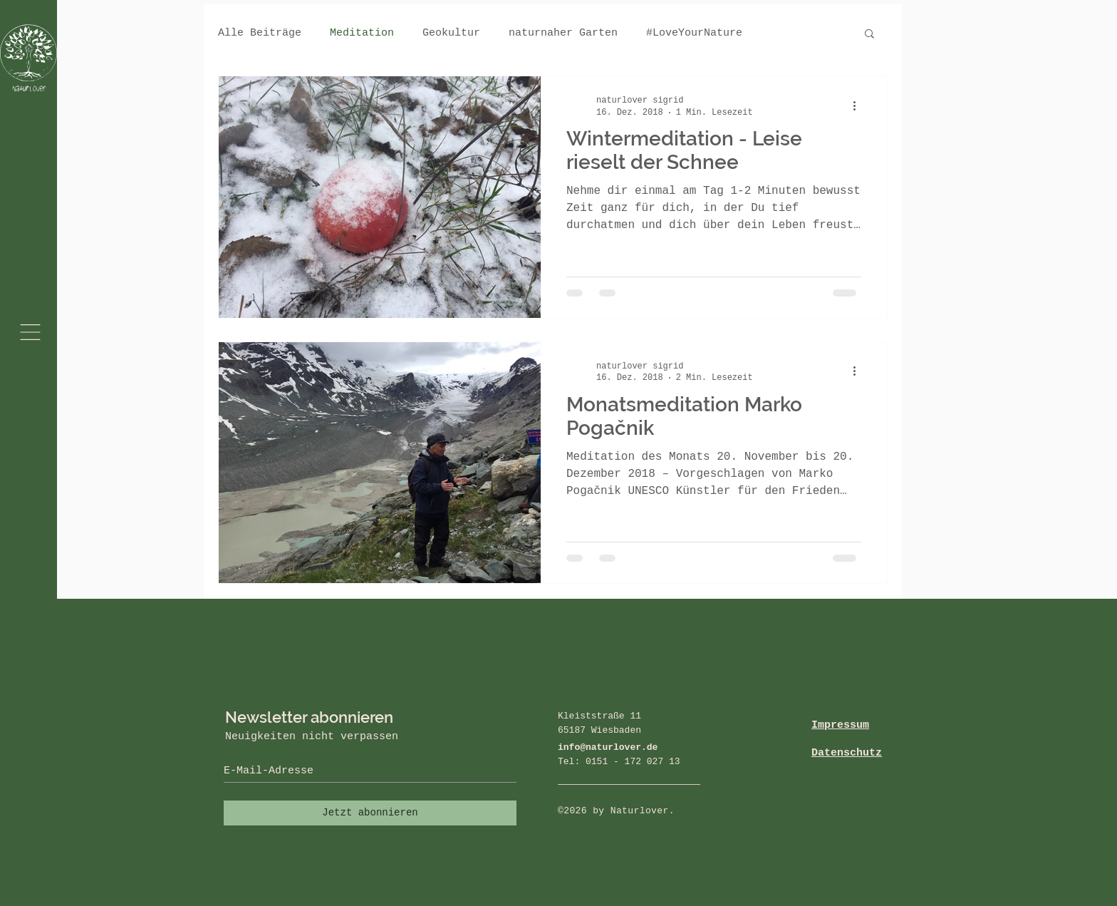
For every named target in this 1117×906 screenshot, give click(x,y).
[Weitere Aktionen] (859, 105)
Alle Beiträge (259, 33)
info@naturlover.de (608, 747)
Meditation (362, 33)
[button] (30, 332)
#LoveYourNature (694, 33)
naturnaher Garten (563, 33)
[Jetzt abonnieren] (370, 813)
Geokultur (451, 33)
